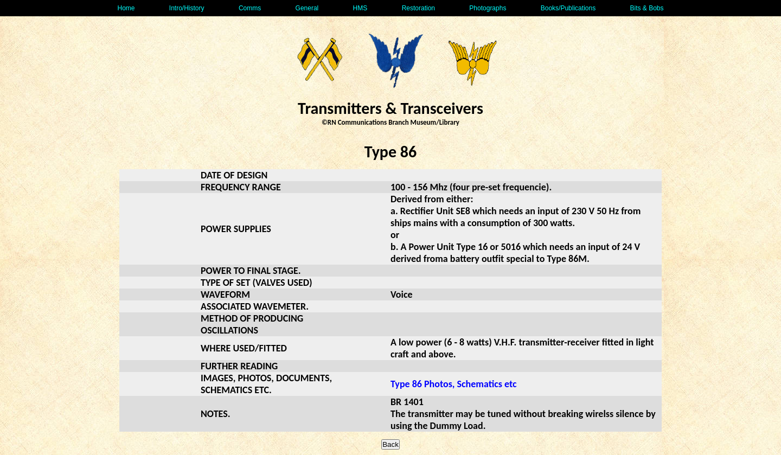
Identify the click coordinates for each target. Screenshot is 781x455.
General (307, 8)
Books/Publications (568, 8)
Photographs (487, 8)
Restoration (418, 8)
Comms (250, 8)
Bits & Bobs (646, 8)
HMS (360, 8)
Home (126, 8)
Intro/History (186, 8)
